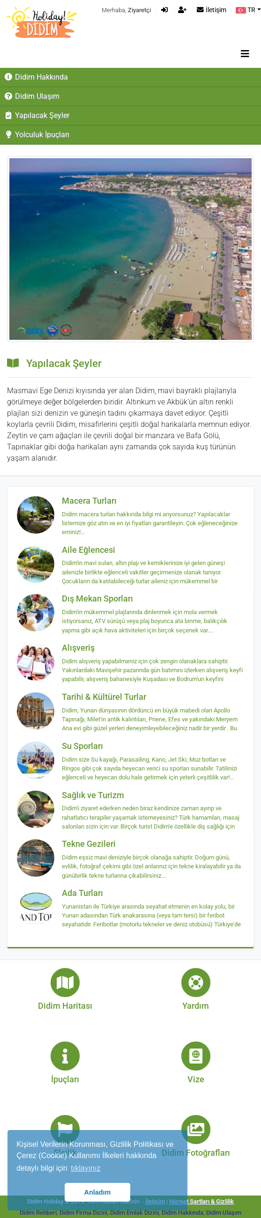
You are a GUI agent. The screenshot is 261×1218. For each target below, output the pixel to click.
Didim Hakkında (36, 77)
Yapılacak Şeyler (36, 115)
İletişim (211, 10)
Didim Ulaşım (32, 96)
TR (245, 10)
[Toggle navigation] (245, 54)
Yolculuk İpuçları (36, 134)
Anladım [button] (97, 1192)
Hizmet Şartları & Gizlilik (201, 1201)
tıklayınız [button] (85, 1168)
